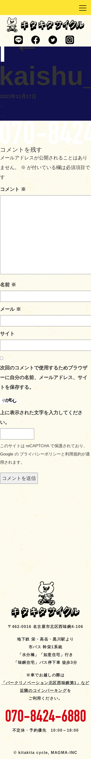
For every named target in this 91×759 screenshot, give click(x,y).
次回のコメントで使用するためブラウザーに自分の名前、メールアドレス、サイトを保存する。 (43, 377)
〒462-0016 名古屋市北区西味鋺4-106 (45, 627)
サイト (7, 333)
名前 (8, 284)
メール (10, 309)
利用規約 (73, 454)
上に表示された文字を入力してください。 (41, 417)
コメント (13, 189)
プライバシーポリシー (40, 454)
